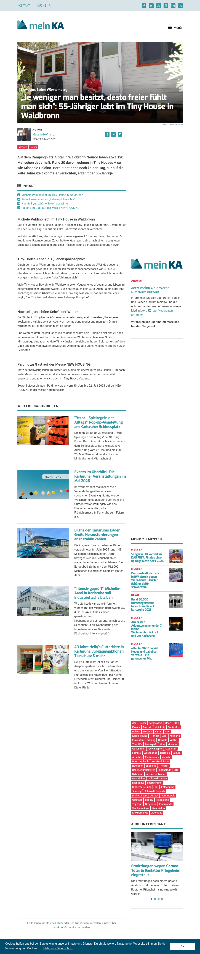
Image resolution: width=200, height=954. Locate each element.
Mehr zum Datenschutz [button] (58, 948)
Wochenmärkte (140, 808)
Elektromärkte (140, 812)
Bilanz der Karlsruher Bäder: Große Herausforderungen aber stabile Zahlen (97, 535)
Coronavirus (155, 723)
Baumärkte (158, 808)
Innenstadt (164, 770)
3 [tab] (158, 899)
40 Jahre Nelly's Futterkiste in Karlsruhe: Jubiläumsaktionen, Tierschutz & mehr (99, 651)
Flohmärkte (165, 804)
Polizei (136, 731)
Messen (22, 147)
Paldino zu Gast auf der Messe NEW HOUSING (50, 207)
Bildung (151, 740)
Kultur (158, 731)
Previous (136, 847)
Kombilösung (139, 735)
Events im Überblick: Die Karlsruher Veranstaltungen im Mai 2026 (100, 476)
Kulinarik (175, 735)
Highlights (138, 782)
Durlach (154, 795)
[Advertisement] (157, 157)
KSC (176, 723)
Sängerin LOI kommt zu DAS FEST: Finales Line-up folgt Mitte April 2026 (147, 557)
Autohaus (156, 812)
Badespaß (151, 744)
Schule (176, 752)
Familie (136, 752)
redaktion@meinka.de (66, 927)
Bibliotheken (139, 795)
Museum (172, 744)
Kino (162, 744)
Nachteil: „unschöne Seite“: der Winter (45, 203)
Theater (163, 765)
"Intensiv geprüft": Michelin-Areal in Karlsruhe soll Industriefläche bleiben (97, 593)
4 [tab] (162, 899)
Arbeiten (137, 757)
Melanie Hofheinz (44, 134)
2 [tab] (155, 899)
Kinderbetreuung (141, 787)
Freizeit (147, 727)
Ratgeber (137, 765)
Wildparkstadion (157, 778)
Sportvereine (154, 782)
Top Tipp (137, 804)
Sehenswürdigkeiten (143, 770)
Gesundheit (138, 748)
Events (136, 727)
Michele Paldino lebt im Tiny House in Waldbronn (52, 195)
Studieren (170, 748)
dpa (134, 723)
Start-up (137, 791)
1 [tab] (151, 899)
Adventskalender (156, 774)
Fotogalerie (162, 799)
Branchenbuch (140, 761)
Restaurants (152, 757)
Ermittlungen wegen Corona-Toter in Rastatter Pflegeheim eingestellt (155, 870)
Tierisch (154, 735)
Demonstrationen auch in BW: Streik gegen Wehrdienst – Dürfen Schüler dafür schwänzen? (146, 580)
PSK (167, 731)
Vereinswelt (168, 795)
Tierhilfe (137, 744)
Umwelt (162, 740)
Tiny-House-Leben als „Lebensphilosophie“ (48, 199)
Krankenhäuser (160, 761)
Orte (176, 770)
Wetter (173, 740)
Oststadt (137, 799)
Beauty (149, 799)
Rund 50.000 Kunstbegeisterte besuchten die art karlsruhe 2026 (142, 605)
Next (177, 847)
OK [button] (182, 946)
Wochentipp (150, 752)
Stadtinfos (174, 727)
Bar (156, 787)
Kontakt (23, 5)
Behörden (137, 774)
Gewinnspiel (155, 748)
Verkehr (166, 757)
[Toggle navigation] (175, 27)
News (34, 147)
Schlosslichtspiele (155, 791)
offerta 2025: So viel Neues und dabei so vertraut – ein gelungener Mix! (144, 653)
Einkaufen (138, 740)
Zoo (164, 735)
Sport (168, 723)
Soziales (165, 752)
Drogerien (150, 804)
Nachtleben (138, 778)
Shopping (151, 765)
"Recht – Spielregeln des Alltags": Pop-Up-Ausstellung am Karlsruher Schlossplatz (98, 422)
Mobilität (159, 727)
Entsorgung (167, 787)
